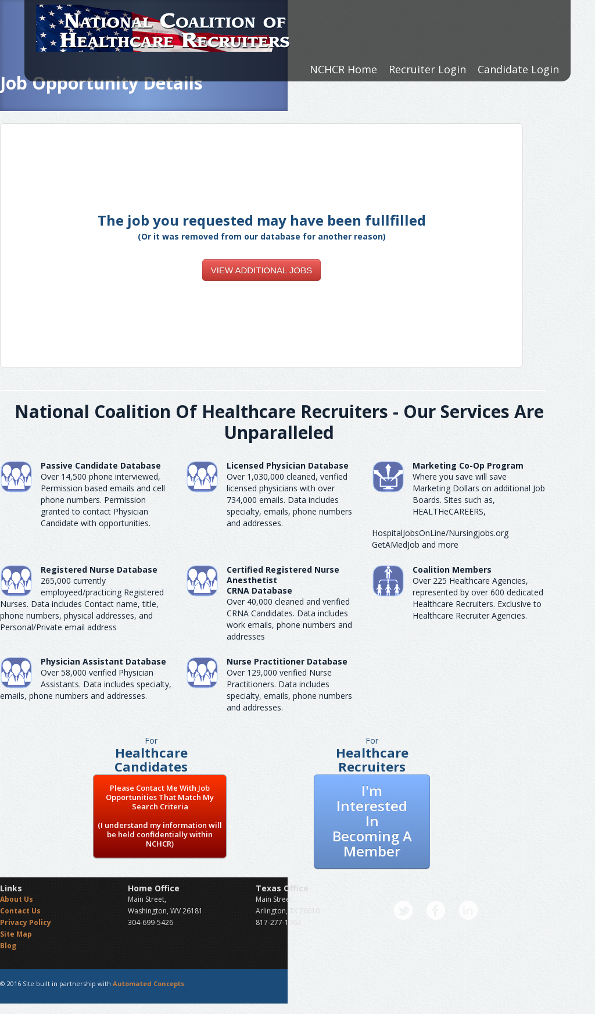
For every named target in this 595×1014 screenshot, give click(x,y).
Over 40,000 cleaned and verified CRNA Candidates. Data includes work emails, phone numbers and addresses (289, 619)
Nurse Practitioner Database (287, 661)
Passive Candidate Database (101, 465)
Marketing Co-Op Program (468, 465)
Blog (8, 946)
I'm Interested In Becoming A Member (372, 821)
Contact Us (20, 911)
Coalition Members (452, 569)
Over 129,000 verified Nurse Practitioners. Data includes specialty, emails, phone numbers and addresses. (289, 690)
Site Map (16, 934)
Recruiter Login (427, 69)
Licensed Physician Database (288, 465)
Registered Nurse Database (99, 569)
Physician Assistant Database (103, 661)
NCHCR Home (343, 69)
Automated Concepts (148, 983)
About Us (16, 899)
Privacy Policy (25, 922)
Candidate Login (518, 69)
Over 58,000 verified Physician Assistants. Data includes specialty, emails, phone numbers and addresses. (85, 684)
